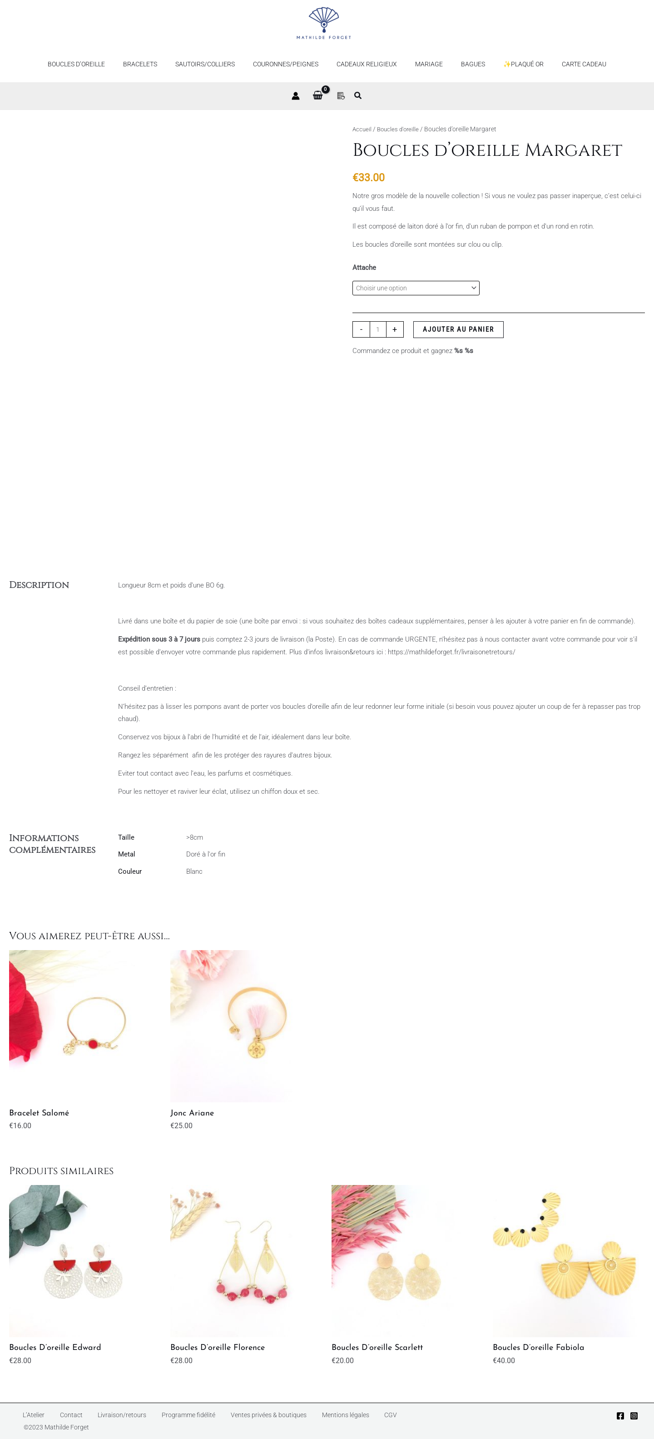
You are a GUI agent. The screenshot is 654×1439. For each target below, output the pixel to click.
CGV (348, 1421)
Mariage (423, 64)
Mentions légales (309, 1421)
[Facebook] (620, 1421)
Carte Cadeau (562, 64)
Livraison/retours (101, 1421)
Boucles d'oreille (400, 129)
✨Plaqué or (507, 64)
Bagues (462, 64)
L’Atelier (27, 1421)
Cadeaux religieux (367, 64)
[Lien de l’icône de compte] (296, 96)
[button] (358, 96)
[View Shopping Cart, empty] (318, 96)
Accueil (362, 129)
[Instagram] (634, 1421)
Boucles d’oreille (98, 64)
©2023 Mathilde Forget (396, 1421)
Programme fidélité (162, 1421)
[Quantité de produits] (378, 331)
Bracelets (156, 64)
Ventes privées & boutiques (237, 1421)
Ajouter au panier (459, 331)
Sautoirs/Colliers (216, 64)
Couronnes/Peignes (291, 64)
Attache (364, 268)
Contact (57, 1421)
